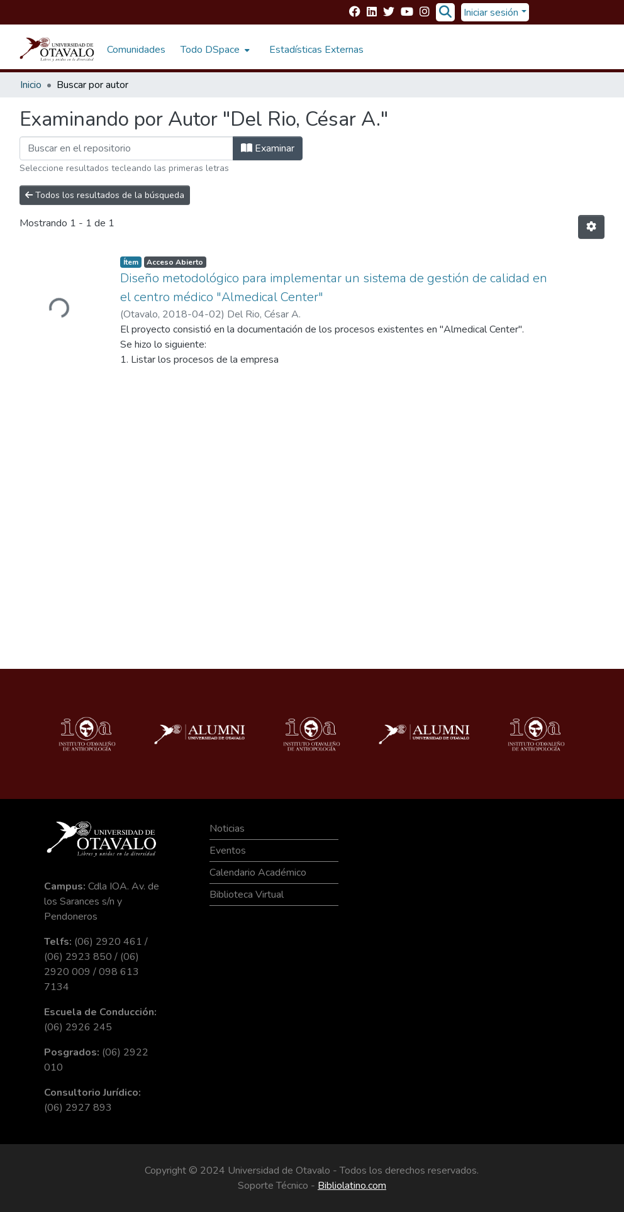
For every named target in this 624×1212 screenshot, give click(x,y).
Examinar (267, 148)
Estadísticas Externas (316, 50)
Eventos (227, 850)
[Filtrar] (126, 148)
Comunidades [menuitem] (136, 50)
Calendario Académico (257, 872)
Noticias (227, 828)
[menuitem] (214, 49)
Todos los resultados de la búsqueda (104, 195)
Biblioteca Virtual (246, 894)
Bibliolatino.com (352, 1186)
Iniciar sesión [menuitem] (491, 12)
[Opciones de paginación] (591, 227)
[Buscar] (445, 12)
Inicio (31, 85)
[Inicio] (57, 49)
